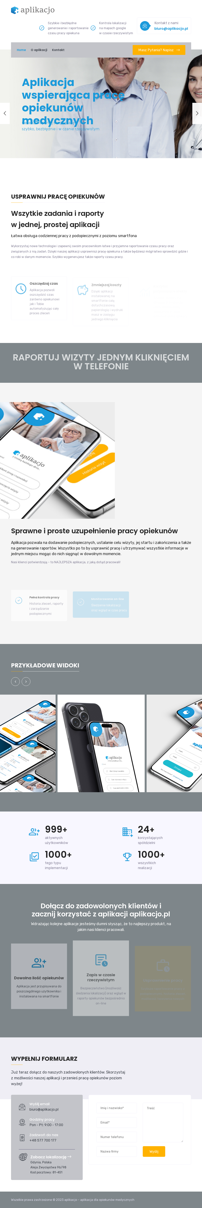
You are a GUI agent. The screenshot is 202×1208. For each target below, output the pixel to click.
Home (21, 50)
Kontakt (58, 50)
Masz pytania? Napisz (159, 50)
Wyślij (154, 1151)
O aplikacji (39, 50)
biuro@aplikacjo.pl (171, 28)
